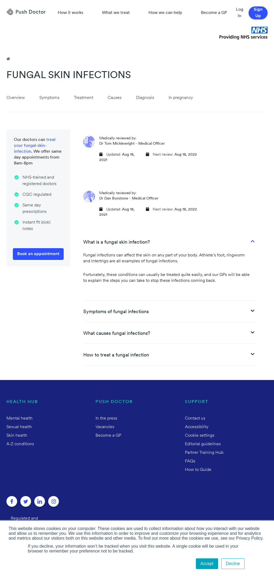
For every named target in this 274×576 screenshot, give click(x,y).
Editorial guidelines (203, 444)
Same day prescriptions (34, 208)
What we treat (116, 13)
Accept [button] (207, 563)
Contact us (195, 418)
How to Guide (198, 470)
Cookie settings (199, 435)
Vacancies (105, 427)
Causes (114, 98)
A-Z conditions (20, 444)
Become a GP (214, 13)
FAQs (190, 461)
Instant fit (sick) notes (36, 225)
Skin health (16, 435)
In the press (106, 418)
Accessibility (196, 427)
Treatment (83, 98)
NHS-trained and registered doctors (39, 180)
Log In (239, 12)
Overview (15, 98)
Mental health (19, 418)
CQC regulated (36, 195)
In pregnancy (181, 98)
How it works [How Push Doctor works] (70, 13)
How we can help (165, 13)
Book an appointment (38, 254)
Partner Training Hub (204, 453)
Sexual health (19, 427)
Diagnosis (145, 98)
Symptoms (49, 98)
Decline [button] (233, 563)
